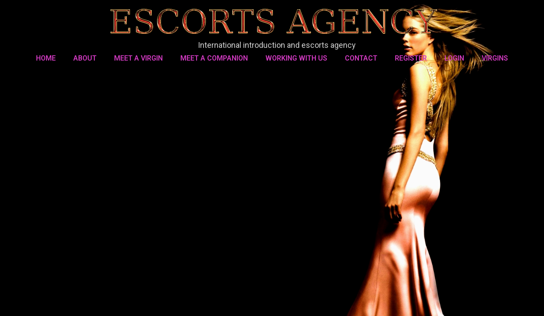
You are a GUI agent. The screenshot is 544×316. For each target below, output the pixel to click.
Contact (361, 58)
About (85, 58)
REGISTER (411, 58)
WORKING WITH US (296, 58)
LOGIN (454, 58)
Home (46, 58)
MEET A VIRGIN (138, 58)
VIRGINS (495, 58)
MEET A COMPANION (214, 58)
